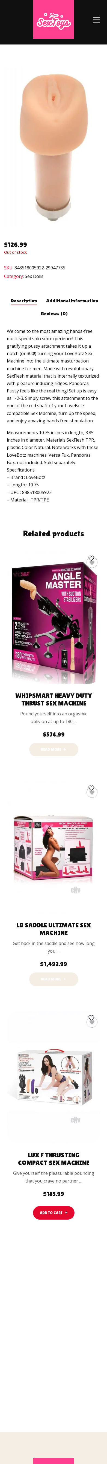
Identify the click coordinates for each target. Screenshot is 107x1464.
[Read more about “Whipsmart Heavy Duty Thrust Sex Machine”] (53, 749)
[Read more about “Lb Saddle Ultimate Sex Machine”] (53, 979)
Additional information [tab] (72, 300)
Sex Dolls (34, 276)
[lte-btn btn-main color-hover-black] (54, 1213)
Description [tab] (24, 300)
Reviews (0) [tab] (54, 313)
